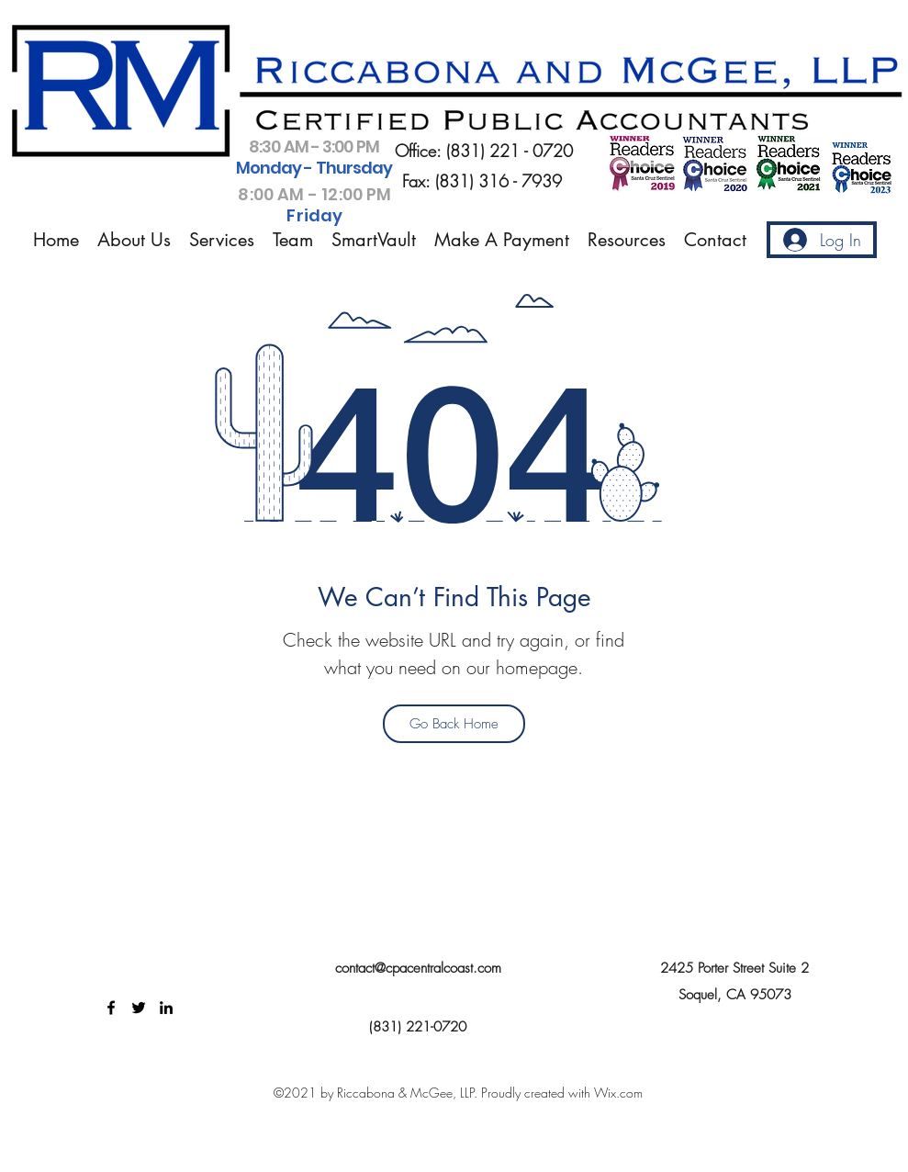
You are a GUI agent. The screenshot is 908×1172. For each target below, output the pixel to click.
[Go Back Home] (454, 723)
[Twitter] (138, 1007)
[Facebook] (111, 1007)
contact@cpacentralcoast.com (418, 968)
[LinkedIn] (166, 1007)
